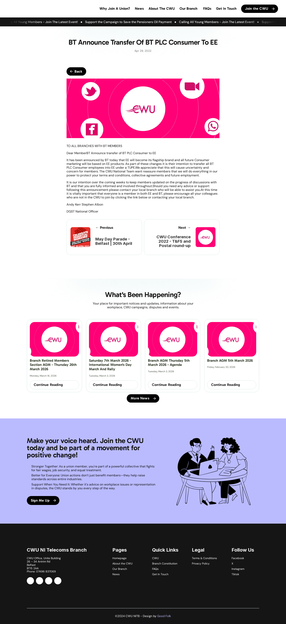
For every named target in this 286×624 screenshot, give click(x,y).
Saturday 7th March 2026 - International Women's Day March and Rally (111, 364)
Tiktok (235, 574)
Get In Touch (226, 8)
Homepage (119, 558)
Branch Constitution (164, 563)
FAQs (206, 8)
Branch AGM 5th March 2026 (230, 360)
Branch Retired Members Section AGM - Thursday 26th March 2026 (54, 364)
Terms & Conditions (204, 558)
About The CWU (162, 8)
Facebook (238, 558)
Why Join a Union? (115, 8)
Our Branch (188, 8)
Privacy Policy (201, 563)
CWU (155, 558)
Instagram (238, 569)
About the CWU (122, 563)
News (139, 8)
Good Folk (164, 616)
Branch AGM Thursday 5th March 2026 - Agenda (169, 362)
